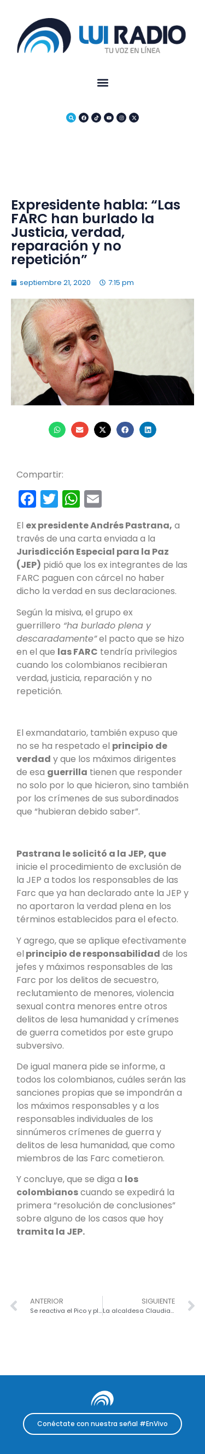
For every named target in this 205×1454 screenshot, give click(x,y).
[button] (102, 83)
